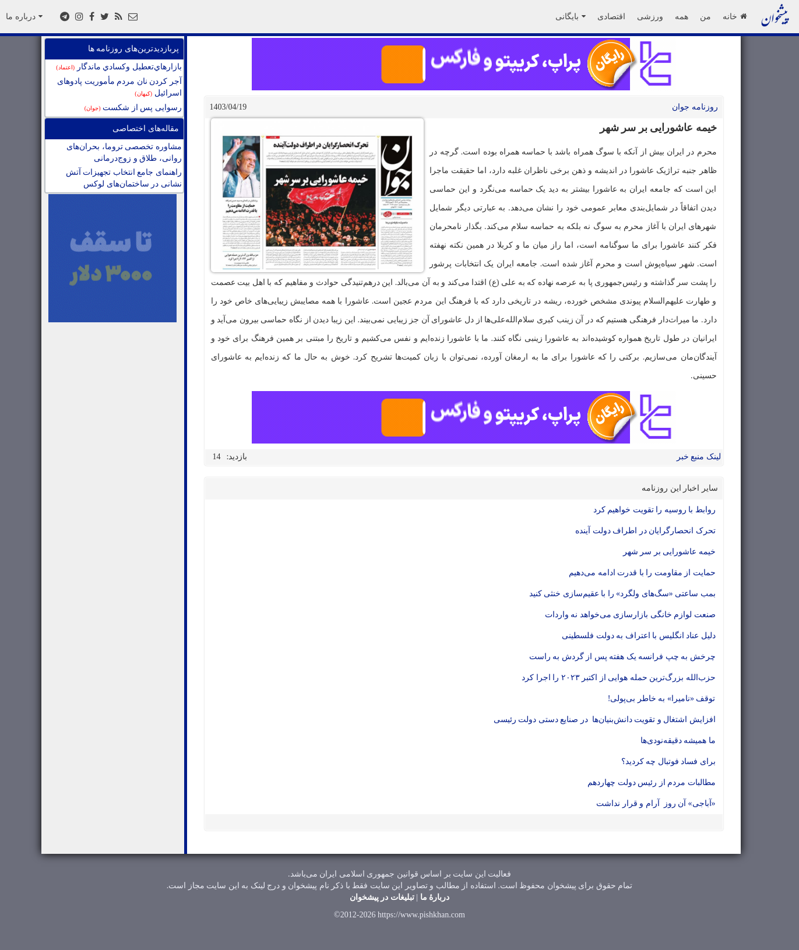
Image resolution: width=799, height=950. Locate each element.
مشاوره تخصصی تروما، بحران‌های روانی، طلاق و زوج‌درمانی (124, 152)
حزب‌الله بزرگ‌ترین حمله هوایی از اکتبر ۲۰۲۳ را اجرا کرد (619, 677)
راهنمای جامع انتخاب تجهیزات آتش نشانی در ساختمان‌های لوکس (124, 178)
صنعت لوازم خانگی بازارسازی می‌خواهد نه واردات (630, 614)
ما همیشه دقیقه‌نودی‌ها (678, 740)
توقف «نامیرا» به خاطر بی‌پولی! (662, 698)
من (705, 16)
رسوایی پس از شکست (133, 107)
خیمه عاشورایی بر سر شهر (669, 551)
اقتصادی (611, 16)
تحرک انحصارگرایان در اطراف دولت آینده (645, 530)
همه (681, 16)
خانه (735, 16)
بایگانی (570, 16)
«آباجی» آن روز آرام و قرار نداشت (656, 803)
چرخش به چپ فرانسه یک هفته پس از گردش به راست (622, 656)
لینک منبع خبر (699, 456)
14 (217, 456)
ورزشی (650, 16)
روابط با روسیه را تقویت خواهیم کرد (654, 509)
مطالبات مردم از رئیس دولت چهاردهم (651, 782)
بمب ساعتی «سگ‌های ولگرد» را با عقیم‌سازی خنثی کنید (622, 593)
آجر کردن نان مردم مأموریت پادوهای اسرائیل (119, 87)
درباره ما (24, 16)
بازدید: (237, 456)
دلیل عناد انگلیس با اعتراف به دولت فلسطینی (639, 635)
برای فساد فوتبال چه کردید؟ (668, 761)
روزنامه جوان (695, 107)
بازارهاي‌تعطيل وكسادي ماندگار (118, 66)
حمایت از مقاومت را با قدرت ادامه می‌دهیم (642, 572)
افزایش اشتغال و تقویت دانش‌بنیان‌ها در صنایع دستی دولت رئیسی (605, 719)
